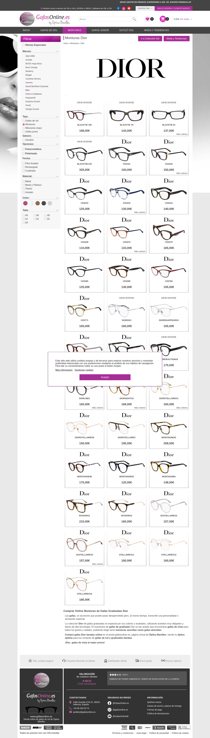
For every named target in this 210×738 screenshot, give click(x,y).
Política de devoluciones (158, 713)
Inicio (26, 30)
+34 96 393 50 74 (81, 708)
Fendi (28, 105)
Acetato (28, 192)
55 (47, 219)
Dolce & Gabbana (34, 94)
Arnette (29, 60)
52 (25, 219)
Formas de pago (154, 710)
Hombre (28, 140)
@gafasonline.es (120, 710)
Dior (28, 90)
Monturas (74, 30)
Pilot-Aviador (30, 163)
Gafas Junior (100, 30)
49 (47, 215)
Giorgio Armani (32, 109)
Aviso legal (141, 733)
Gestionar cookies (84, 370)
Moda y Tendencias (156, 30)
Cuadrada (29, 170)
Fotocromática (32, 149)
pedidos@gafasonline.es (84, 712)
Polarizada (30, 153)
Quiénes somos (154, 702)
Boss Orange (31, 67)
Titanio (27, 188)
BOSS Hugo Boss (34, 63)
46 (25, 215)
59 (25, 222)
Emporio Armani (33, 101)
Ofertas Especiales (34, 45)
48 (36, 215)
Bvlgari (29, 75)
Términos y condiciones (122, 733)
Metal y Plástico (32, 185)
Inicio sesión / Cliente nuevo (173, 8)
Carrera (29, 82)
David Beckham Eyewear (37, 86)
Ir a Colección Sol (150, 38)
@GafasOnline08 (120, 716)
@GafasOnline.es (121, 703)
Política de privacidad (159, 733)
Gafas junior (30, 131)
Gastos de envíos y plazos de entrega (164, 706)
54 (36, 219)
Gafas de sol (30, 120)
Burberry (29, 71)
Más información (63, 370)
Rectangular (30, 167)
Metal (27, 181)
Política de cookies (180, 733)
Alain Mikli (30, 56)
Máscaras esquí (32, 128)
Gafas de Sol (48, 30)
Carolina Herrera (33, 79)
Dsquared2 (31, 98)
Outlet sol (126, 30)
